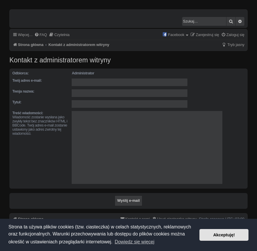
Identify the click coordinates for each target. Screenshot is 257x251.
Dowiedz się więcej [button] (134, 241)
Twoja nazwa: (23, 91)
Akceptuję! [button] (224, 235)
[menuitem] (40, 35)
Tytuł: (16, 102)
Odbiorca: (20, 73)
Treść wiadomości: (27, 113)
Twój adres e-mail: (27, 80)
